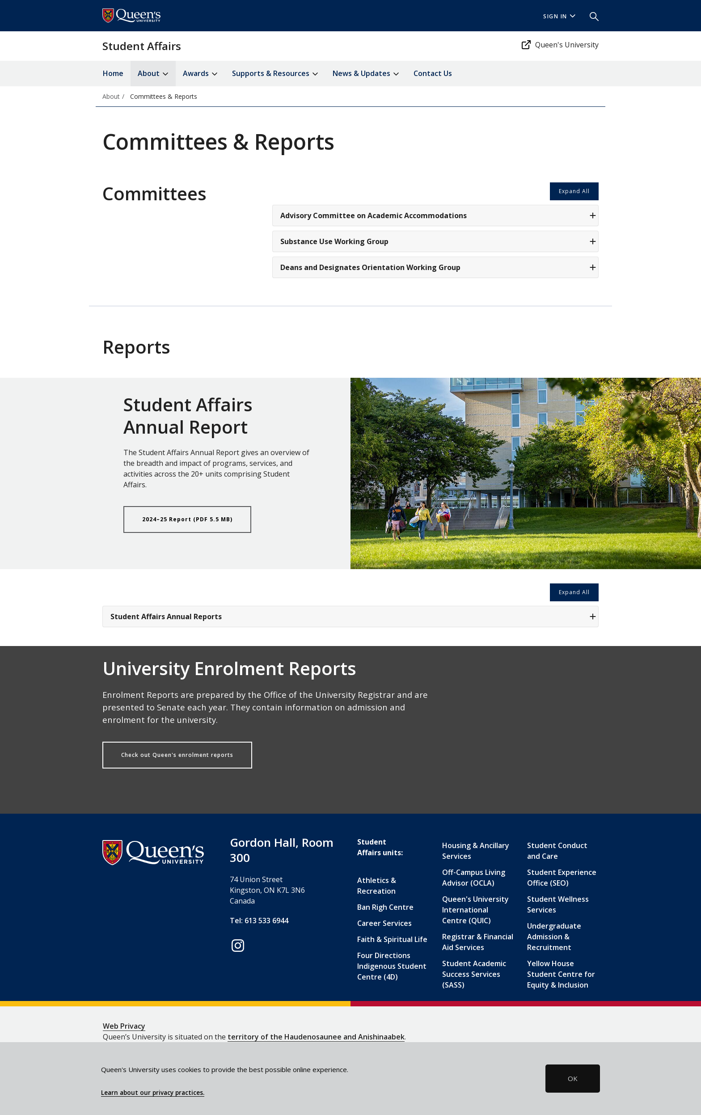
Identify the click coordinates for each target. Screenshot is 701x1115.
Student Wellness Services (558, 904)
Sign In (559, 16)
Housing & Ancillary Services (475, 850)
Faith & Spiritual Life (392, 939)
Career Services (384, 923)
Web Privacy (124, 1026)
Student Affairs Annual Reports (353, 616)
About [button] (153, 74)
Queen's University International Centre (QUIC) (475, 909)
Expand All (574, 191)
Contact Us (433, 73)
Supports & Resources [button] (275, 74)
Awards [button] (200, 74)
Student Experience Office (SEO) (561, 877)
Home (113, 73)
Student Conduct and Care (557, 850)
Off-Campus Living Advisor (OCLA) (473, 877)
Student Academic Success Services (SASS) (474, 974)
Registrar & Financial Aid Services (477, 942)
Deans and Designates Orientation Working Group (438, 267)
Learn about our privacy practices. (152, 1093)
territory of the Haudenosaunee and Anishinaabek (316, 1037)
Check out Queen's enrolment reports (177, 755)
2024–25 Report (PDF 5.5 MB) (187, 519)
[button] (591, 15)
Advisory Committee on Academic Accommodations (438, 215)
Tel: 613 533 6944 (259, 920)
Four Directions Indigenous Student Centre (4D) (392, 966)
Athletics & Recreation (376, 885)
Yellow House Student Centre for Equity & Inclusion (561, 974)
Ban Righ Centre (385, 907)
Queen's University (560, 45)
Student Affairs (141, 45)
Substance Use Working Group (438, 241)
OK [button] (573, 1078)
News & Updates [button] (366, 74)
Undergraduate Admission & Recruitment (554, 936)
